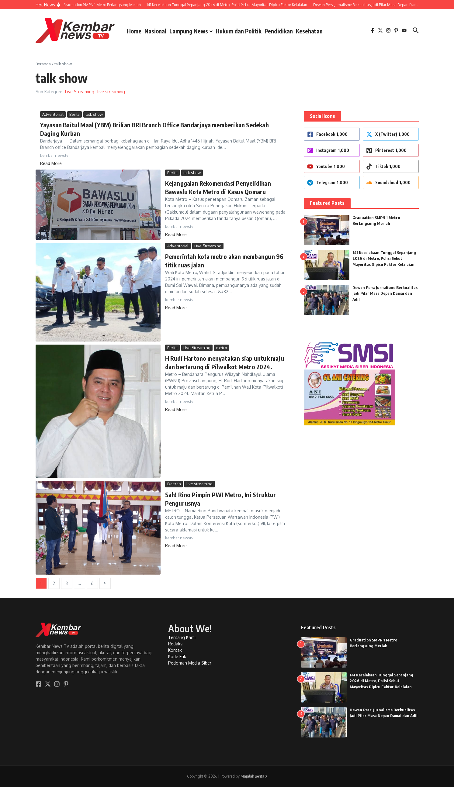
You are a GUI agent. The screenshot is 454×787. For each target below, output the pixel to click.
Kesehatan (309, 31)
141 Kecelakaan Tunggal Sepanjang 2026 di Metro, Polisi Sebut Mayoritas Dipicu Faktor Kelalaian (384, 258)
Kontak (175, 650)
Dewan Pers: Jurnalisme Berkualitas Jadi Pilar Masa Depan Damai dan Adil (385, 293)
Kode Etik (177, 656)
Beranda (43, 63)
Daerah (174, 483)
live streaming (111, 91)
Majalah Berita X (254, 776)
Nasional (155, 31)
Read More (51, 163)
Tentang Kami (182, 637)
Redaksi (175, 643)
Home (134, 31)
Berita (74, 114)
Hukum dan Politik (239, 31)
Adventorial (53, 114)
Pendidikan (279, 31)
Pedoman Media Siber (189, 662)
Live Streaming (79, 91)
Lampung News (191, 31)
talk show (94, 114)
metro (221, 347)
